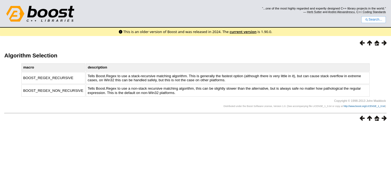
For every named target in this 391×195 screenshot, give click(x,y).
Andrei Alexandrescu (341, 12)
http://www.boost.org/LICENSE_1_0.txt (364, 106)
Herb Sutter (314, 12)
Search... (373, 19)
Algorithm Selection (30, 55)
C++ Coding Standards (371, 12)
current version (243, 31)
